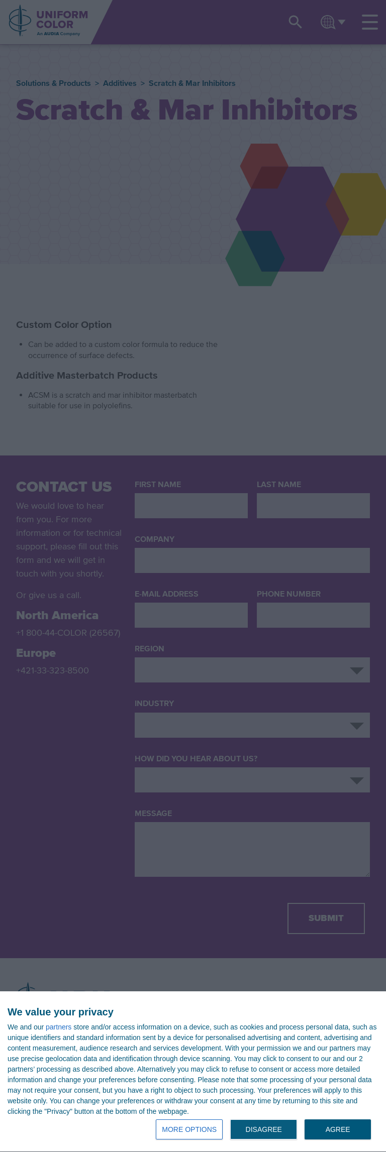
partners (58, 1026)
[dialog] (193, 1072)
